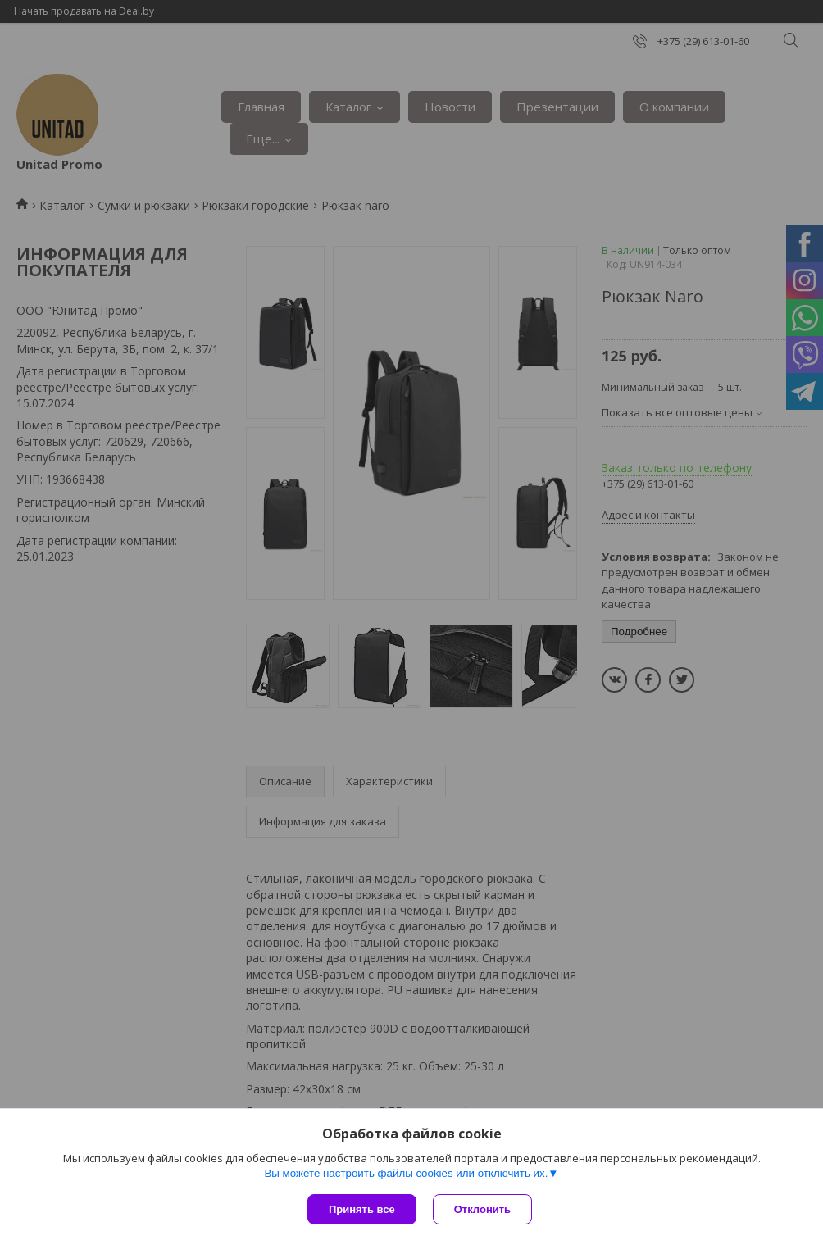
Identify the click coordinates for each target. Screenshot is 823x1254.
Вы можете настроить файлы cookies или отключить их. (406, 1173)
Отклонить (482, 1209)
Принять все (362, 1209)
